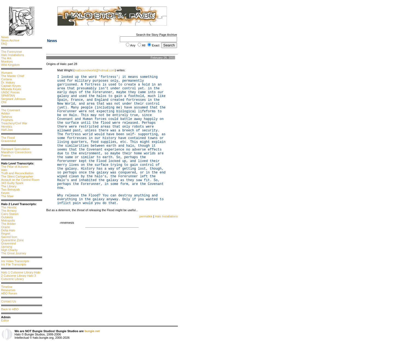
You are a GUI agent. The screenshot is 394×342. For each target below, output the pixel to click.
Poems (5, 155)
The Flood (8, 137)
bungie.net (92, 331)
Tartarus (6, 116)
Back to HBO (10, 309)
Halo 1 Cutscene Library (17, 272)
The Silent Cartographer (17, 176)
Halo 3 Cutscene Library (18, 277)
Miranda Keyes (11, 89)
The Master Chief (12, 76)
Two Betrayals (10, 189)
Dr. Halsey (8, 82)
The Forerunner (11, 51)
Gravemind (8, 141)
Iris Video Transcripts (15, 261)
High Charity (9, 250)
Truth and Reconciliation (17, 173)
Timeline (6, 286)
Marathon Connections (16, 152)
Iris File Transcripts (13, 264)
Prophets (7, 120)
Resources (8, 290)
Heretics (6, 126)
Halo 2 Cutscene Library (20, 274)
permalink (146, 216)
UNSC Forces (10, 92)
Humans (6, 72)
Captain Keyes (11, 85)
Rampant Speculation (15, 149)
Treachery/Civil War (14, 123)
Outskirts (7, 217)
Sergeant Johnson (13, 99)
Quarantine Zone (12, 240)
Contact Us (8, 301)
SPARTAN (8, 95)
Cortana (6, 79)
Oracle (5, 227)
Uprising (6, 246)
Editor (5, 320)
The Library (8, 186)
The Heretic (9, 207)
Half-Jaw (7, 129)
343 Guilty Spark (12, 183)
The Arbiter (8, 223)
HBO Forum (9, 293)
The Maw (7, 196)
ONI (4, 102)
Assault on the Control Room (20, 179)
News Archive (10, 40)
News (5, 37)
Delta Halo (8, 230)
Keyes (5, 192)
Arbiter (5, 113)
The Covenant (10, 110)
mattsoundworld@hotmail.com (94, 70)
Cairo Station (10, 214)
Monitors (7, 61)
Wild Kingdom (10, 64)
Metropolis (8, 220)
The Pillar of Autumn (14, 166)
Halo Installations (12, 55)
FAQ (4, 43)
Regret (5, 233)
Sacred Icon (9, 236)
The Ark (6, 58)
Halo (4, 170)
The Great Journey (13, 253)
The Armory (9, 210)
